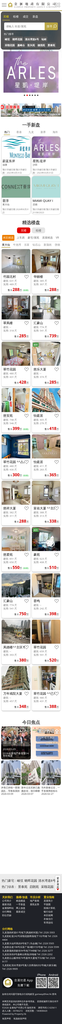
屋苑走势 (34, 904)
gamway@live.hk (43, 994)
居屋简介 (48, 900)
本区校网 (48, 915)
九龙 (31, 132)
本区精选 (8, 237)
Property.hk (20, 1013)
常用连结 (48, 922)
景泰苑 (51, 45)
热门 (7, 132)
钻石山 (37, 244)
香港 (19, 132)
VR (57, 237)
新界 (43, 132)
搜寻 (49, 26)
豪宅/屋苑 (33, 237)
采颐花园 (10, 45)
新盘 (35, 16)
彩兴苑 (31, 45)
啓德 (57, 244)
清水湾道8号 (32, 39)
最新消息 (6, 904)
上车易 (21, 237)
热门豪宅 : (9, 880)
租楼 (16, 16)
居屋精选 (47, 237)
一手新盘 (20, 904)
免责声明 (6, 1018)
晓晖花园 (17, 39)
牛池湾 (17, 244)
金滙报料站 (8, 908)
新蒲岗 (48, 244)
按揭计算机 (49, 908)
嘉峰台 (21, 45)
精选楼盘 (20, 900)
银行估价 (48, 911)
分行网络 (6, 911)
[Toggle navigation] (4, 5)
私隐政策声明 (20, 1018)
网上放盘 (20, 908)
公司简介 (6, 900)
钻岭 (43, 39)
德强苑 (41, 45)
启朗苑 (34, 887)
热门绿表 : (9, 887)
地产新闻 (34, 900)
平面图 (47, 904)
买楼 (6, 16)
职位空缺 (6, 915)
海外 (55, 132)
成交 (25, 16)
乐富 (26, 244)
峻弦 (7, 39)
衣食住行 (48, 918)
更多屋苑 (58, 883)
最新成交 (20, 911)
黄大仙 (6, 244)
